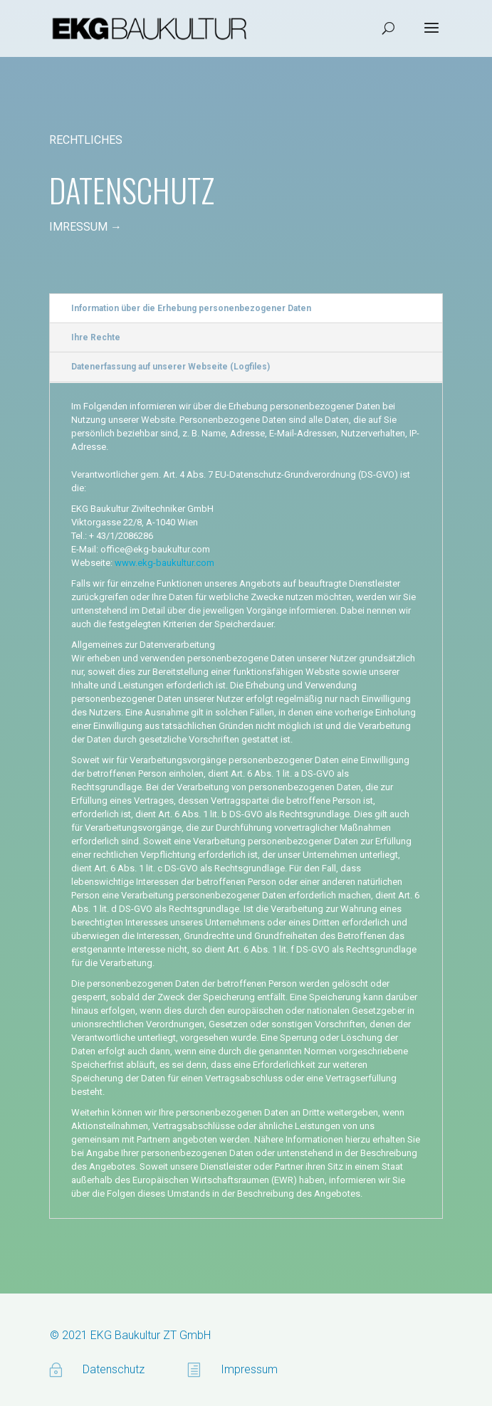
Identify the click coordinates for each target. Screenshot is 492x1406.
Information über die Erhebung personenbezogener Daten (191, 308)
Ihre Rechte (95, 337)
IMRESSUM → (85, 227)
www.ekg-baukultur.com (164, 562)
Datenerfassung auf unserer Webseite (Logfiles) (170, 367)
